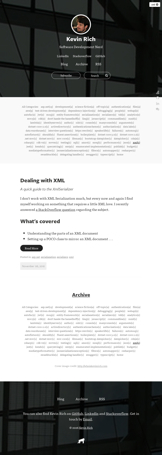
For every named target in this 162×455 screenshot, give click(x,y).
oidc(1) (79, 122)
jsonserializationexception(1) (73, 150)
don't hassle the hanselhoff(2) (64, 118)
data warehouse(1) (36, 130)
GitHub (100, 56)
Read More (31, 248)
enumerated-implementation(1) (93, 146)
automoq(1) (131, 130)
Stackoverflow (82, 56)
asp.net (36, 257)
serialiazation (48, 257)
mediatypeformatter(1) (41, 150)
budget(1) (132, 146)
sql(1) (76, 142)
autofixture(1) (32, 134)
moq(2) (50, 114)
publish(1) (119, 146)
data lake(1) (129, 126)
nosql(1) (97, 142)
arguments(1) (126, 122)
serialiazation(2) (91, 114)
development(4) (64, 107)
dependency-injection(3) (81, 110)
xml (154, 4)
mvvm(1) (53, 142)
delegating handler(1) (72, 154)
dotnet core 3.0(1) (108, 134)
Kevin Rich (86, 427)
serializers (62, 257)
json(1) (127, 142)
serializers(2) (109, 114)
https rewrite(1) (83, 130)
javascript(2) (98, 118)
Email (87, 419)
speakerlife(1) (102, 130)
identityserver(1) (53, 122)
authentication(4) (121, 107)
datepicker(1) (121, 138)
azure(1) (86, 142)
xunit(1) (132, 118)
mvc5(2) (31, 118)
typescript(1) (107, 154)
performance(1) (112, 142)
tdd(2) (121, 114)
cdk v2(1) (41, 142)
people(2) (120, 110)
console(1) (91, 122)
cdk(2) (41, 118)
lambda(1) (35, 122)
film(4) (136, 107)
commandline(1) (117, 118)
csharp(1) (29, 142)
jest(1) (29, 146)
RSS (98, 64)
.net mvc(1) (30, 138)
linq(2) (85, 118)
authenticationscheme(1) (87, 126)
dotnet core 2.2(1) (129, 134)
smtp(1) (69, 146)
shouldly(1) (48, 134)
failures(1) (117, 130)
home (120, 154)
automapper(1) (111, 150)
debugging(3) (105, 110)
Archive (82, 64)
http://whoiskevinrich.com (92, 366)
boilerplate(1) (88, 134)
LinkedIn (63, 56)
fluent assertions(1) (67, 134)
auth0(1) (68, 122)
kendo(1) (40, 146)
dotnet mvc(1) (46, 138)
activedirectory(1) (61, 126)
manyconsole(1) (108, 122)
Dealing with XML (42, 180)
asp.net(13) (47, 107)
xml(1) (136, 142)
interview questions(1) (60, 130)
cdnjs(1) (135, 138)
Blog (64, 64)
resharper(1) (128, 150)
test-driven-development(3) (50, 110)
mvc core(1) (63, 138)
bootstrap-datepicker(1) (98, 138)
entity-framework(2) (68, 114)
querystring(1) (55, 146)
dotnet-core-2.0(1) (38, 126)
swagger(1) (92, 154)
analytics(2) (133, 114)
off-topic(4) (102, 107)
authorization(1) (112, 126)
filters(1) (96, 150)
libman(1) (77, 138)
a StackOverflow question (55, 209)
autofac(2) (29, 114)
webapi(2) (132, 110)
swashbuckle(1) (49, 154)
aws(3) (29, 110)
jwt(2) (41, 114)
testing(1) (66, 142)
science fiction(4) (84, 107)
